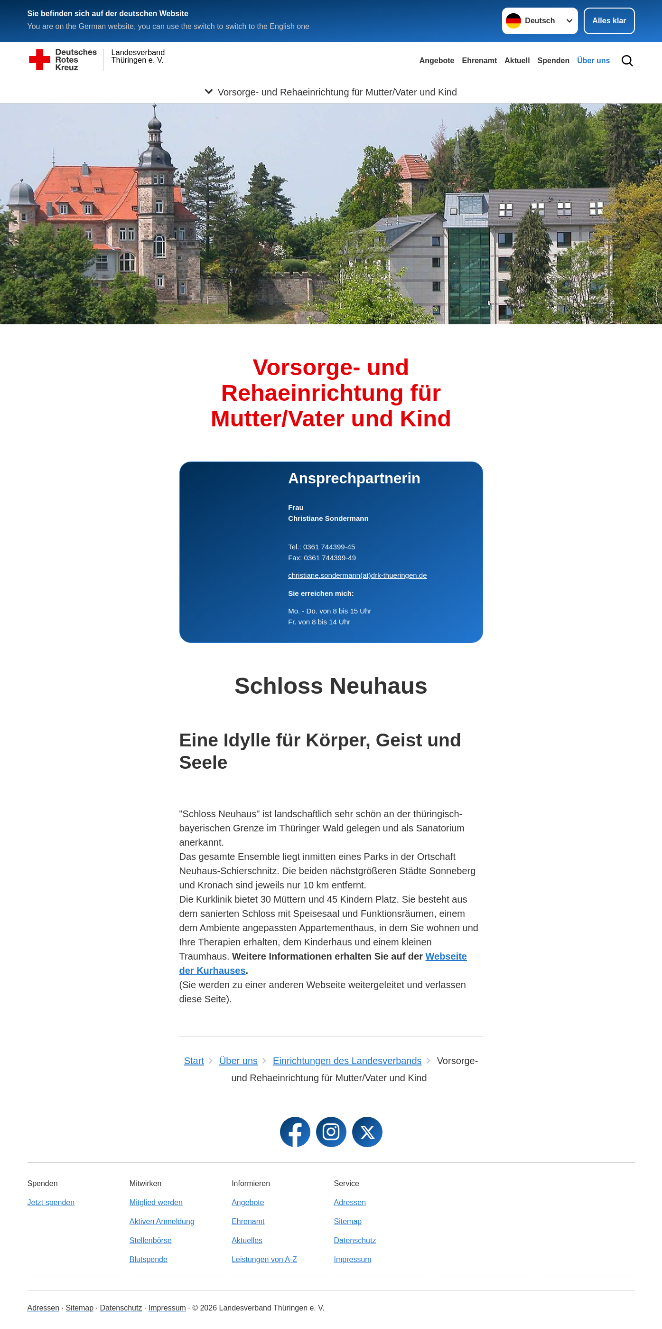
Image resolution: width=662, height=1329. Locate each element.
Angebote (437, 61)
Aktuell (517, 61)
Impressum (352, 1259)
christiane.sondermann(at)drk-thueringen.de (357, 575)
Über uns (593, 61)
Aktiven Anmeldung (162, 1221)
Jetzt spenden (51, 1202)
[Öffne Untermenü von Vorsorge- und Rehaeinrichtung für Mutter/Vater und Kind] (331, 91)
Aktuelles (247, 1240)
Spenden (554, 61)
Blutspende (149, 1259)
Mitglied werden (156, 1202)
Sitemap (348, 1221)
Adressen (350, 1202)
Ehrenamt (479, 61)
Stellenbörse (151, 1240)
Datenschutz (355, 1240)
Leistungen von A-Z (264, 1259)
